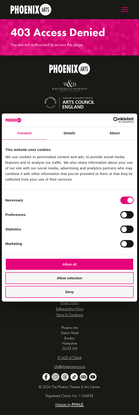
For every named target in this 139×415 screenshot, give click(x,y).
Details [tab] (69, 133)
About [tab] (114, 133)
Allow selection (69, 278)
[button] (125, 9)
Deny (69, 292)
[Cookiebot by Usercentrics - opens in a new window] (113, 120)
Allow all (70, 264)
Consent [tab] (24, 133)
